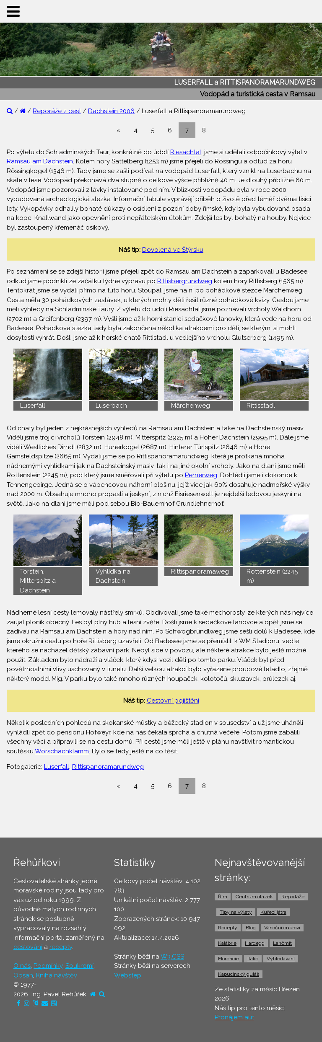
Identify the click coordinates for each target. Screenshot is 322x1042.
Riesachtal (185, 152)
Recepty (227, 928)
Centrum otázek (254, 897)
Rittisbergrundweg (184, 281)
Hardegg (255, 943)
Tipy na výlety (236, 912)
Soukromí (79, 966)
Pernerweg (201, 475)
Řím (222, 897)
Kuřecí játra (273, 912)
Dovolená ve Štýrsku (172, 249)
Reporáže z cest (57, 111)
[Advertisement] (161, 815)
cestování (27, 947)
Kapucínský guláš (238, 974)
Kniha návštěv (56, 975)
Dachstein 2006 (111, 111)
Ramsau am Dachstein (40, 161)
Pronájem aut (234, 1017)
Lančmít (282, 943)
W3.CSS (172, 956)
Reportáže (292, 897)
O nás (22, 966)
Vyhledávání (281, 959)
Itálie (252, 959)
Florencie (228, 959)
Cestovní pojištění (173, 700)
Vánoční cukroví (282, 928)
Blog (251, 928)
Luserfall (56, 767)
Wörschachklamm (62, 751)
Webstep (127, 975)
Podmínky (48, 966)
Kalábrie (227, 943)
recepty (60, 947)
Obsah (23, 975)
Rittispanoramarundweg (108, 767)
